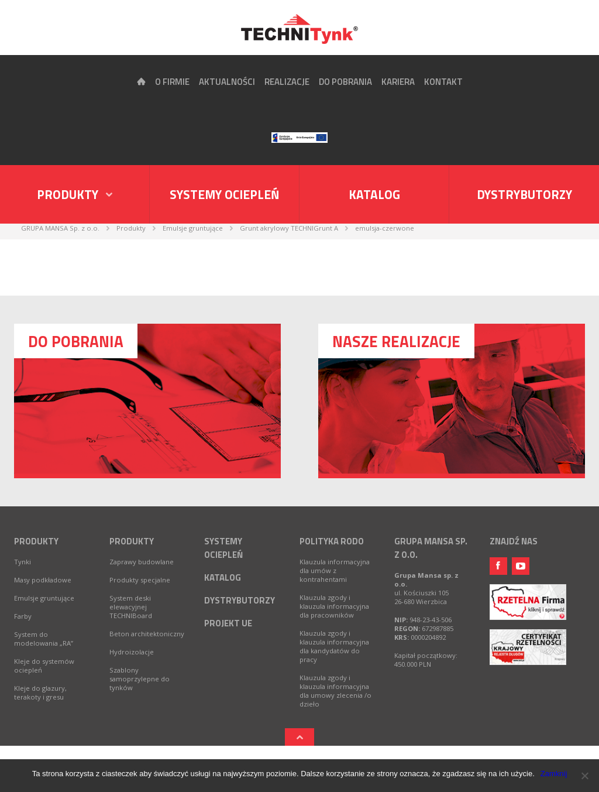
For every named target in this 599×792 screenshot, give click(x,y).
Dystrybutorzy (524, 194)
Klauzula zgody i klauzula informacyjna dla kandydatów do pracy (334, 646)
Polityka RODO (332, 541)
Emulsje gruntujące (44, 598)
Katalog (374, 194)
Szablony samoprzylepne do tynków (139, 679)
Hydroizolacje (131, 651)
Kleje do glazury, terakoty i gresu (40, 692)
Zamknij (554, 773)
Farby (23, 616)
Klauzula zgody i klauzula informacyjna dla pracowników (334, 606)
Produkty (36, 541)
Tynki (22, 561)
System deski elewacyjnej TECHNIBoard (130, 607)
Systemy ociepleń (225, 194)
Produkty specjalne (139, 579)
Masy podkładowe (42, 579)
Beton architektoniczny (146, 633)
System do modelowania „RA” (43, 638)
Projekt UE (228, 623)
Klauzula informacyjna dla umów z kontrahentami (335, 570)
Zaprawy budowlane (141, 561)
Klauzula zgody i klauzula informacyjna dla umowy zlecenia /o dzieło (335, 690)
